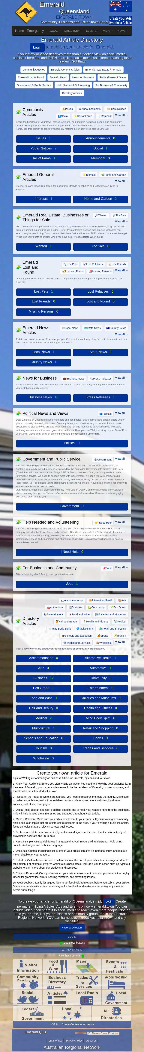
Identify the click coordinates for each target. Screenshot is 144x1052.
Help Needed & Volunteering (73, 85)
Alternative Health (101, 600)
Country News (116, 328)
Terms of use (54, 1040)
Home (19, 31)
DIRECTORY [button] (73, 30)
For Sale (119, 215)
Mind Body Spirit (59, 628)
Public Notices (116, 108)
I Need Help (103, 522)
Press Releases (101, 378)
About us (91, 1040)
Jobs (107, 568)
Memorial (105, 116)
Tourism (120, 635)
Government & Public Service (34, 85)
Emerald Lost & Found (31, 77)
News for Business (83, 77)
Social (63, 116)
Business (75, 607)
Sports (102, 635)
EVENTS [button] (92, 30)
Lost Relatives (93, 264)
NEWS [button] (123, 30)
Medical (120, 621)
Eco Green (118, 607)
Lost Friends (117, 264)
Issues (67, 108)
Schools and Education (77, 635)
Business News (73, 378)
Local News (70, 328)
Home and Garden (113, 174)
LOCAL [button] (55, 30)
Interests (89, 174)
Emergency (35, 31)
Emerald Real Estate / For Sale (103, 69)
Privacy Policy (74, 1040)
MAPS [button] (108, 30)
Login (37, 47)
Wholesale (104, 642)
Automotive (55, 607)
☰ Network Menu (72, 949)
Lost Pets (70, 264)
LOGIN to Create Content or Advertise (72, 1024)
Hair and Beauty (66, 621)
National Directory (72, 927)
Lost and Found (72, 271)
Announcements (89, 108)
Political (105, 413)
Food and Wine (79, 614)
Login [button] (109, 901)
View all (120, 115)
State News (92, 328)
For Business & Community (111, 85)
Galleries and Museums (110, 614)
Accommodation (72, 600)
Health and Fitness (95, 621)
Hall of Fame (83, 116)
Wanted (101, 215)
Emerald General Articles (65, 69)
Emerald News (58, 77)
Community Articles (33, 69)
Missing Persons (100, 271)
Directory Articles (72, 93)
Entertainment (53, 614)
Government (103, 459)
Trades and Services (77, 642)
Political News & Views (113, 77)
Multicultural (85, 628)
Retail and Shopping (112, 628)
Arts (122, 600)
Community (96, 607)
